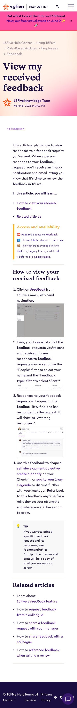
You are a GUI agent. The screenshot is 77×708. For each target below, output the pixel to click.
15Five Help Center (17, 43)
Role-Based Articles (22, 48)
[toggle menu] (71, 7)
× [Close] (71, 21)
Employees (49, 48)
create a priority (29, 474)
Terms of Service (31, 697)
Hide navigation (15, 128)
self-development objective (38, 468)
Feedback (14, 54)
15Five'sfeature (37, 601)
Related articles (29, 217)
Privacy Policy (47, 697)
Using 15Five (45, 43)
